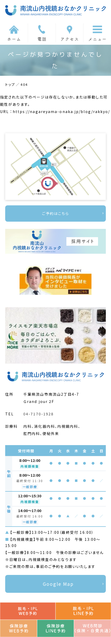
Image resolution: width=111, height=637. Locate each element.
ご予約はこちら (55, 213)
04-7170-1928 (38, 413)
